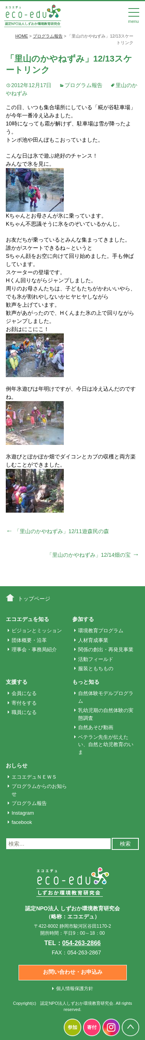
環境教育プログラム (100, 630)
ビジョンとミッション (37, 630)
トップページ (34, 599)
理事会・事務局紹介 (34, 649)
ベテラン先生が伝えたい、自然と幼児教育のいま (105, 744)
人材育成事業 (93, 640)
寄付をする (24, 703)
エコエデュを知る (27, 619)
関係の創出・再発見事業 (105, 649)
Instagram (23, 813)
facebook (22, 822)
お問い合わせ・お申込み (72, 972)
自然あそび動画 (95, 727)
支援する (16, 681)
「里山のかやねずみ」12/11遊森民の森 (57, 531)
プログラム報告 (83, 85)
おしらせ (16, 765)
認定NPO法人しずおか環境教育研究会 (76, 1003)
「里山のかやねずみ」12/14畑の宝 (93, 555)
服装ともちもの (95, 668)
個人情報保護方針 (74, 988)
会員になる (24, 693)
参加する (83, 619)
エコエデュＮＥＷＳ (34, 777)
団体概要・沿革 (29, 640)
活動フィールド (95, 659)
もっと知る (85, 681)
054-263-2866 (81, 943)
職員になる (24, 712)
